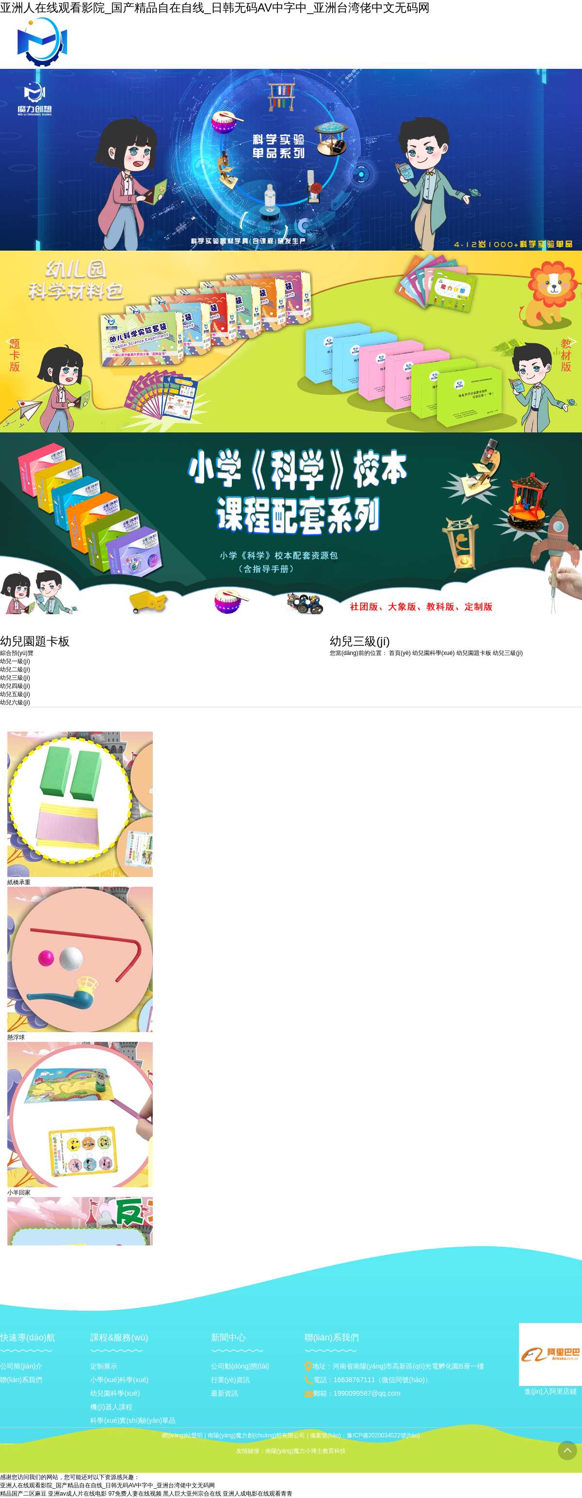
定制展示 (103, 1366)
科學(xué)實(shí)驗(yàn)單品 (133, 1420)
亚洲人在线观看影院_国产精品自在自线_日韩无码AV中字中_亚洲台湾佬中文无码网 (215, 7)
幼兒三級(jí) (508, 653)
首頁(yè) (400, 653)
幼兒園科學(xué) (434, 653)
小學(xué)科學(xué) (119, 1380)
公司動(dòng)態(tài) (240, 1366)
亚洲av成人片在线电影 (77, 1493)
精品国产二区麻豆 (23, 1493)
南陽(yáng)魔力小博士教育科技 (305, 1451)
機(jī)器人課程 (111, 1407)
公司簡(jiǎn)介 (21, 1366)
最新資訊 (224, 1393)
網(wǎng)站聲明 (182, 1435)
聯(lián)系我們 (21, 1380)
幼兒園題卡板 (474, 653)
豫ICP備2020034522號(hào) (383, 1435)
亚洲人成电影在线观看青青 (257, 1493)
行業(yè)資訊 (230, 1380)
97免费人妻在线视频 (134, 1493)
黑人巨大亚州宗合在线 (192, 1493)
